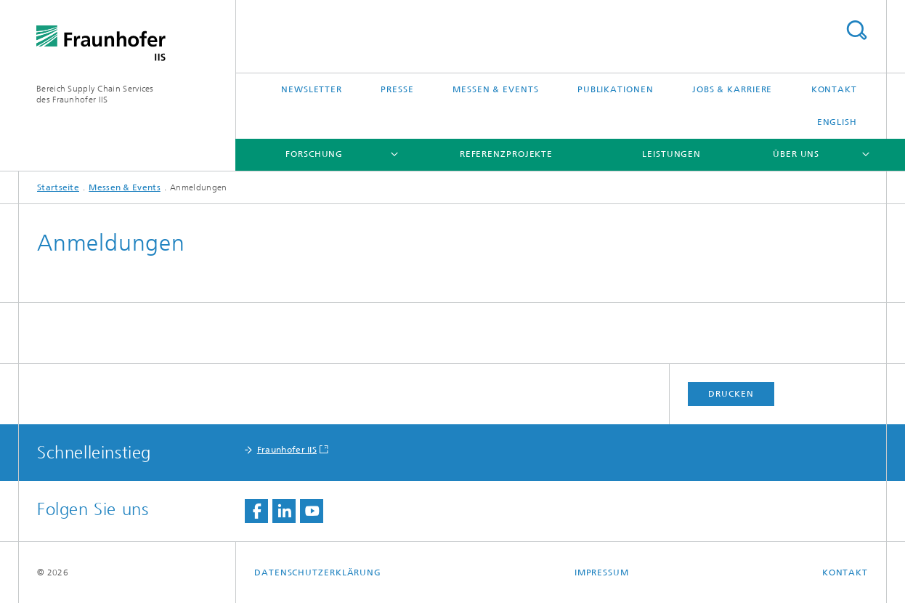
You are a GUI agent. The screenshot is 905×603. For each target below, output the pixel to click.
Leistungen (671, 154)
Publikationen (615, 89)
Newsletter (311, 89)
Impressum (602, 572)
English (837, 122)
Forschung (314, 154)
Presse (397, 89)
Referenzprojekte (506, 154)
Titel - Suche (856, 30)
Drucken (730, 394)
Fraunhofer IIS (287, 450)
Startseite (58, 187)
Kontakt (834, 89)
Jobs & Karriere (732, 89)
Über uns (796, 154)
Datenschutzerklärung (317, 572)
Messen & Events (495, 89)
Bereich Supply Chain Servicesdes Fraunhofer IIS (95, 94)
